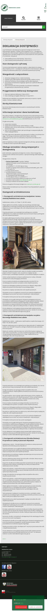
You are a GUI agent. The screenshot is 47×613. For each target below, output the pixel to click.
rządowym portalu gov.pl (33, 184)
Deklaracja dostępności (8, 39)
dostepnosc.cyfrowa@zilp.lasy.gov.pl (13, 119)
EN (45, 11)
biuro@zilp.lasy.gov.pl (26, 180)
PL (45, 8)
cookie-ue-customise (35, 607)
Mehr (21, 603)
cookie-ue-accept (21, 607)
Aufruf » (4, 538)
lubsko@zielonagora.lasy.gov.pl (9, 557)
